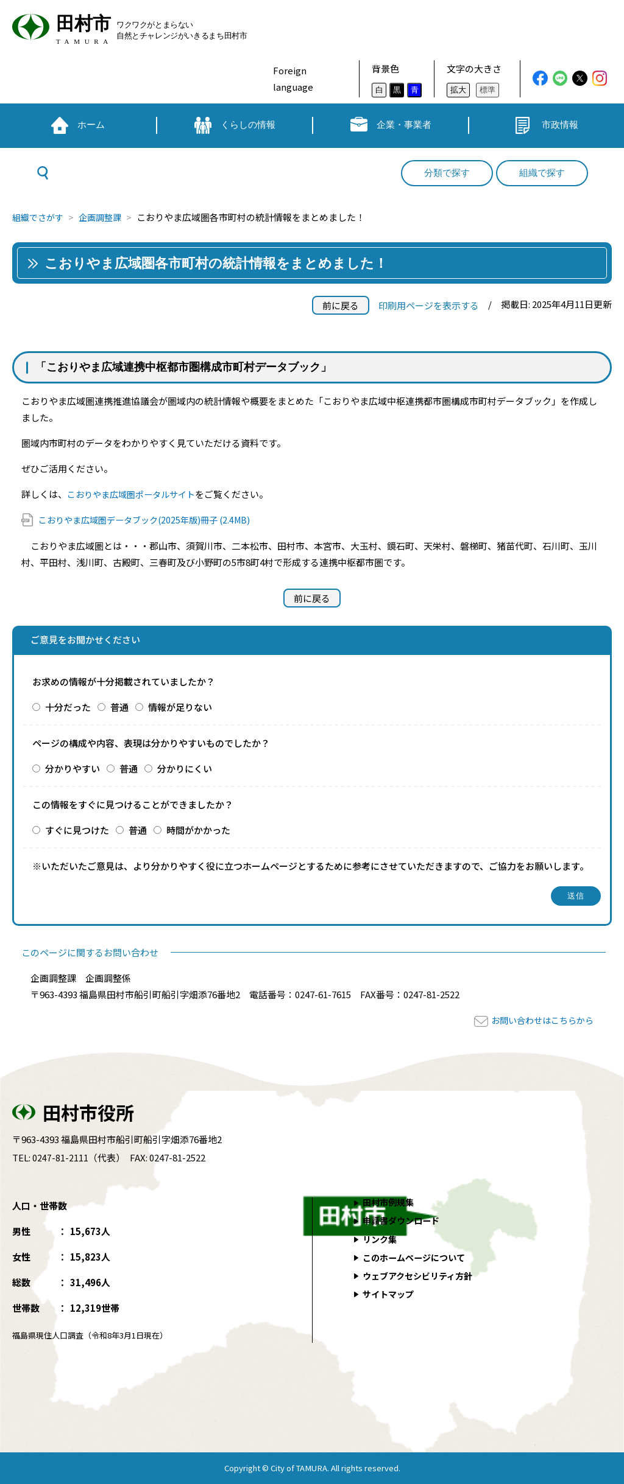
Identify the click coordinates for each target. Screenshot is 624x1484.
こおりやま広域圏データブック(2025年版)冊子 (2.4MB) (150, 519)
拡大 (458, 89)
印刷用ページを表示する (428, 305)
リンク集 (381, 1238)
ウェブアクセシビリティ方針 (421, 1275)
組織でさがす (39, 217)
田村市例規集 (390, 1201)
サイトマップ (390, 1293)
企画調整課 (105, 217)
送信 (576, 895)
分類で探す (447, 173)
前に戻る (340, 305)
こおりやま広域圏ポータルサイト (135, 494)
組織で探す (542, 173)
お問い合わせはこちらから (539, 1019)
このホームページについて (417, 1256)
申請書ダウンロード (404, 1220)
